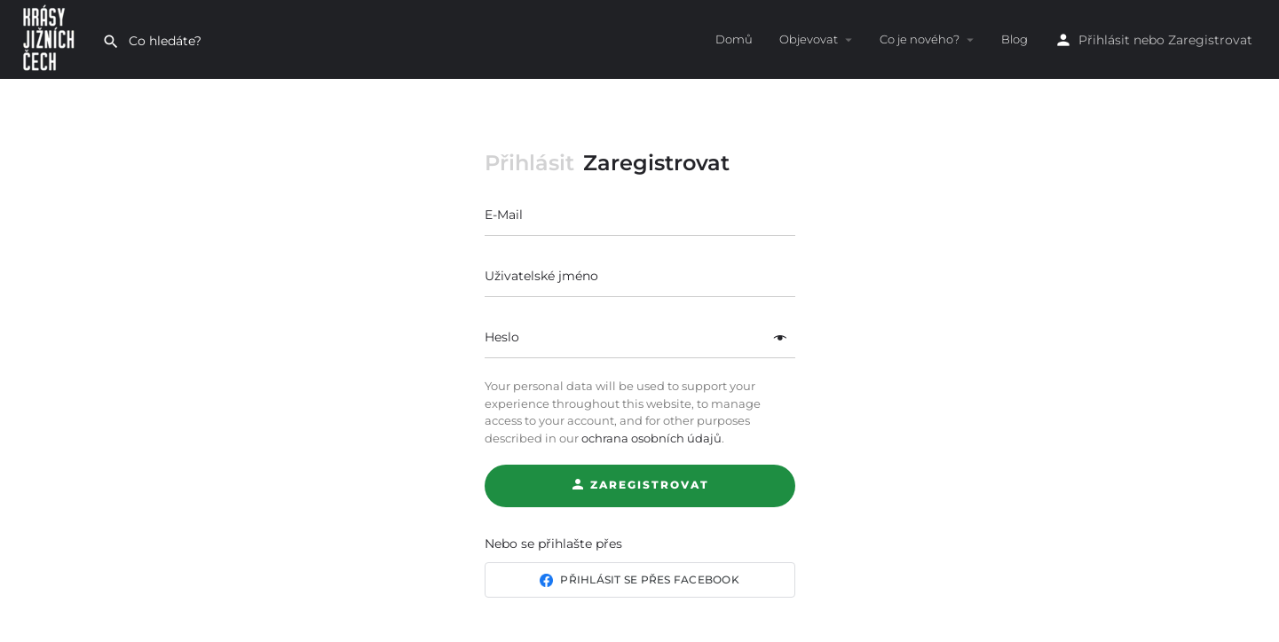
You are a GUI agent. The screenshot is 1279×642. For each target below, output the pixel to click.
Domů (734, 39)
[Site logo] (51, 38)
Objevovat (808, 39)
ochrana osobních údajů (651, 438)
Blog (1014, 39)
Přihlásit (1104, 40)
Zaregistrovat (1210, 40)
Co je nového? (919, 39)
